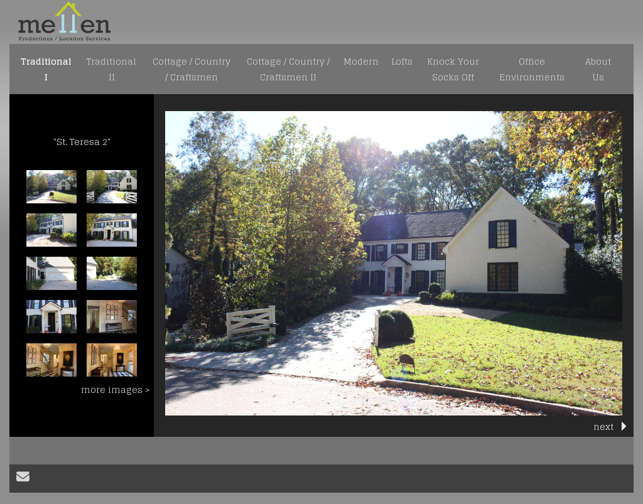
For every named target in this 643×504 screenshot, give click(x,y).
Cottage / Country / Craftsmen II (288, 69)
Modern (361, 61)
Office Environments (532, 69)
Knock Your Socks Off (453, 69)
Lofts (402, 61)
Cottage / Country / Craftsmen (191, 69)
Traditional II (111, 69)
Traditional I (46, 69)
